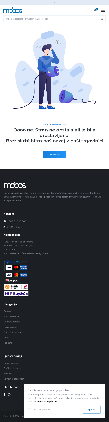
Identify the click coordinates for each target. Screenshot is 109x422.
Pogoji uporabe (11, 363)
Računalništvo (10, 327)
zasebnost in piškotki (47, 401)
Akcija (7, 337)
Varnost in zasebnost (14, 378)
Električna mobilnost (14, 332)
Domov (7, 311)
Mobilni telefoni (11, 316)
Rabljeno (8, 342)
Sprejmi (91, 409)
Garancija (8, 373)
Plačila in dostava (12, 368)
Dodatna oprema (12, 321)
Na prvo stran (54, 154)
